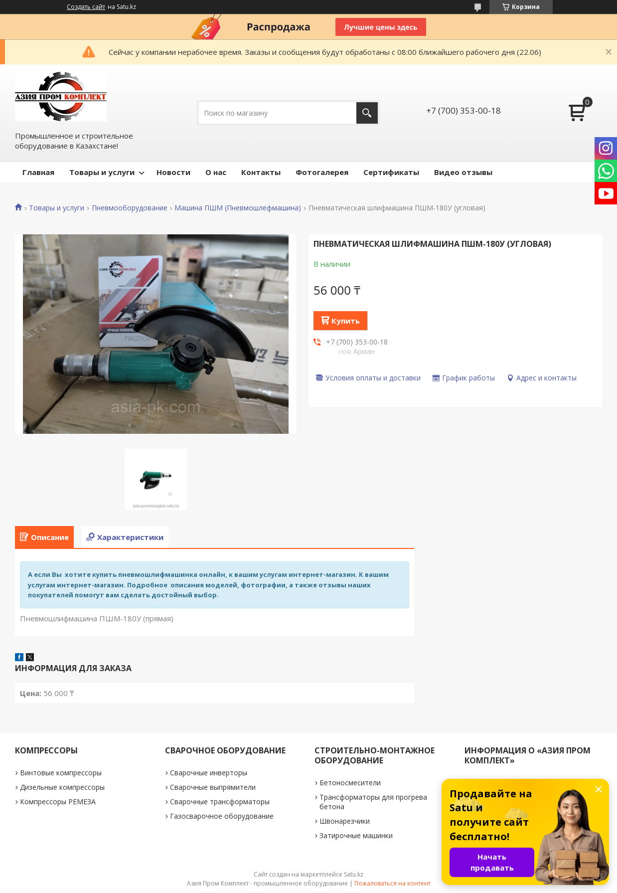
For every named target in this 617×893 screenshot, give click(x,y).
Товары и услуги (102, 172)
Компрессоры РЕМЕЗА (58, 801)
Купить (345, 321)
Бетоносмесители (350, 782)
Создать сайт (86, 6)
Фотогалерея (322, 172)
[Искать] (367, 113)
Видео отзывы (463, 172)
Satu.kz (353, 874)
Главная (38, 172)
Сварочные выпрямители (213, 787)
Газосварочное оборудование (222, 816)
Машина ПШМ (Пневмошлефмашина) (237, 207)
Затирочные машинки (356, 835)
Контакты (261, 172)
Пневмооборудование (129, 207)
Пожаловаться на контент (392, 883)
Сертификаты (391, 172)
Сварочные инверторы (208, 772)
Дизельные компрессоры (62, 787)
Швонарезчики (344, 821)
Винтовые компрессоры (61, 772)
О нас (215, 172)
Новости (173, 172)
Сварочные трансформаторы (220, 801)
